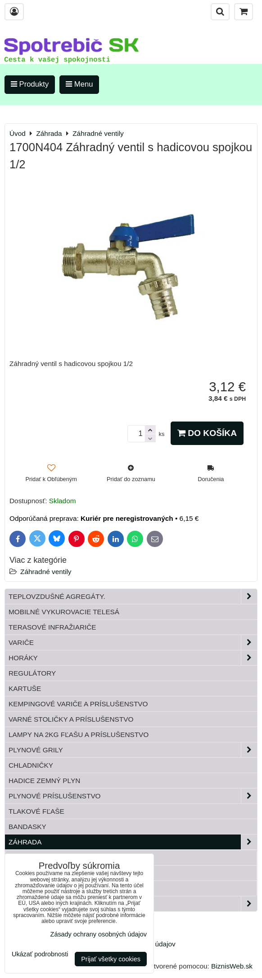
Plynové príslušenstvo (133, 795)
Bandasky (27, 826)
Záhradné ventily (46, 571)
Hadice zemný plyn (44, 780)
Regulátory (32, 673)
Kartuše (25, 688)
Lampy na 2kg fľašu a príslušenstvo (79, 734)
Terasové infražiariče (52, 627)
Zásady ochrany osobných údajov (98, 934)
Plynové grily (133, 749)
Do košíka (207, 433)
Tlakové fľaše (36, 811)
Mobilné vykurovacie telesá (64, 612)
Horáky (133, 657)
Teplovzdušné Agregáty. (133, 596)
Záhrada (133, 841)
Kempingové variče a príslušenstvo (78, 704)
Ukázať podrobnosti (40, 954)
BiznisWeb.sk (232, 966)
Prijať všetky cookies (110, 959)
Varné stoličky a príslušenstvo (71, 719)
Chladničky (31, 765)
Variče (133, 642)
